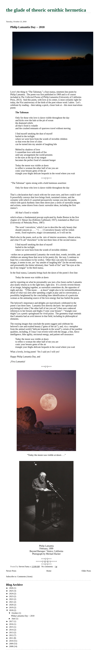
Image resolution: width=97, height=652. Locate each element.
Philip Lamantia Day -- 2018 (27, 27)
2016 (11, 624)
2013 (11, 632)
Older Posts (86, 571)
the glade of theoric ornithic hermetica (46, 10)
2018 (11, 610)
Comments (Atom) (24, 576)
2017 (11, 621)
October (15, 613)
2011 (11, 638)
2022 (11, 599)
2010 (11, 641)
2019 (11, 607)
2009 (11, 644)
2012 (11, 635)
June (14, 619)
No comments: (47, 566)
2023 (11, 596)
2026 (11, 588)
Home (48, 571)
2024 (11, 593)
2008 (11, 646)
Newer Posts (11, 571)
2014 (11, 630)
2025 (11, 591)
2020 (11, 605)
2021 (11, 602)
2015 (11, 627)
